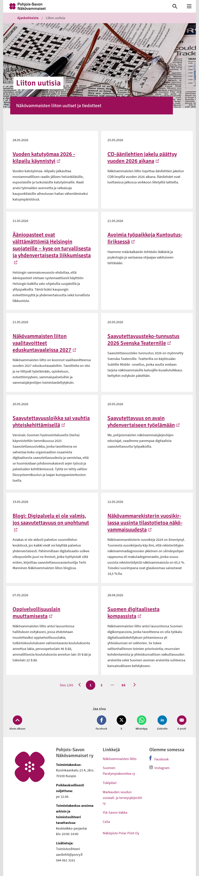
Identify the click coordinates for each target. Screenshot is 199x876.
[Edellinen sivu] (79, 685)
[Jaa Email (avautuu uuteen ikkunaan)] (180, 723)
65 (123, 685)
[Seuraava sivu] (134, 685)
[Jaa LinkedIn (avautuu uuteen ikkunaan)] (162, 723)
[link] (84, 6)
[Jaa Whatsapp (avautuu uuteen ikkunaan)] (141, 723)
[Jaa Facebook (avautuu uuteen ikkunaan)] (102, 723)
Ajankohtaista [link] (28, 18)
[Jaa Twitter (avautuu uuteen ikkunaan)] (121, 723)
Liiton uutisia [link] (55, 18)
